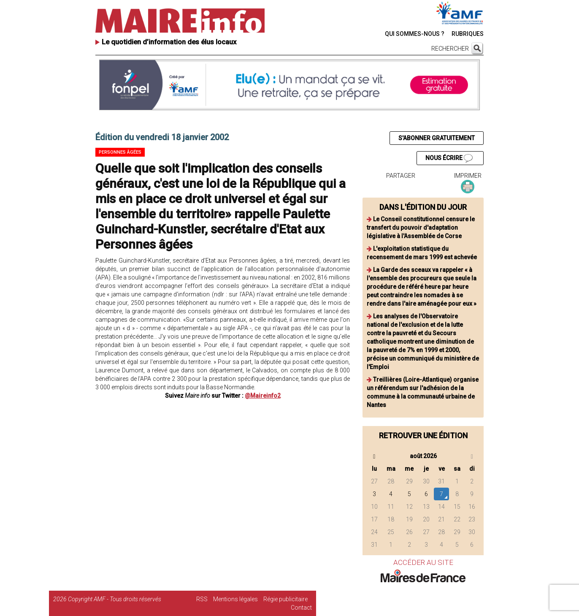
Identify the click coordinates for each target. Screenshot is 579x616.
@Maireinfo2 (263, 395)
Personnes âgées (120, 152)
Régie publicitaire (285, 599)
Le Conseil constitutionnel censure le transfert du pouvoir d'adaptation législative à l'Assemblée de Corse (421, 227)
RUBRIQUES (468, 33)
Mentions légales (235, 599)
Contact (301, 607)
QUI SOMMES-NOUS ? (414, 33)
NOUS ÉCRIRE (449, 158)
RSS (202, 599)
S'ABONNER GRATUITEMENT (436, 138)
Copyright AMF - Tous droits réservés (114, 599)
